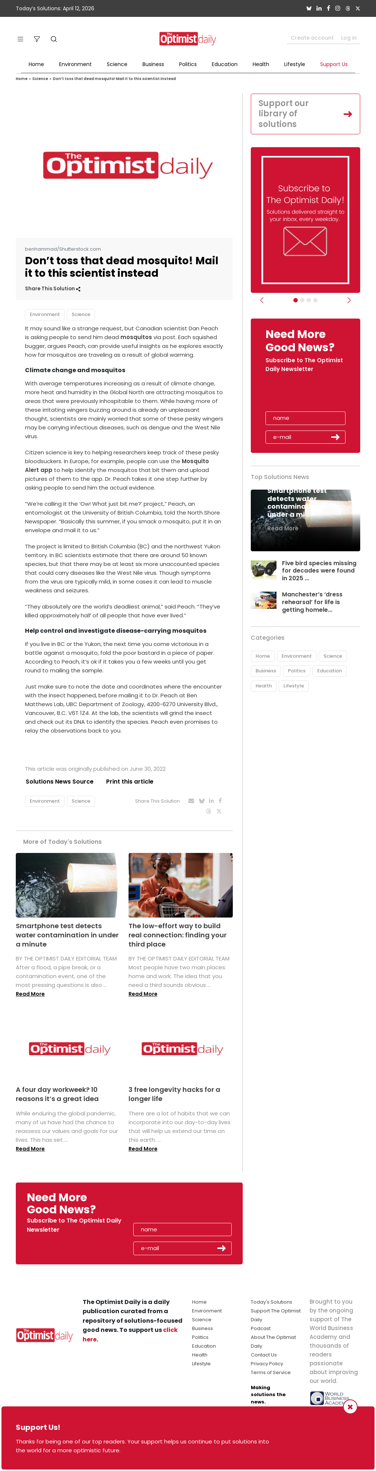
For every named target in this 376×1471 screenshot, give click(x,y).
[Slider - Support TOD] (309, 300)
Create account (312, 37)
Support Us (334, 64)
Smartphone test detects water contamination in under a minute (67, 935)
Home (36, 64)
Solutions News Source (59, 781)
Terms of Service (271, 1372)
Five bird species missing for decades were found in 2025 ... (319, 571)
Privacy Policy (267, 1363)
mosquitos (136, 337)
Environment (75, 64)
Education (225, 64)
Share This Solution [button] (52, 288)
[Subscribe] (295, 300)
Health (261, 64)
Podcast (261, 1328)
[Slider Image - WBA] (302, 300)
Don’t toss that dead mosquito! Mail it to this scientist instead (114, 78)
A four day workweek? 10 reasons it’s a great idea (57, 1094)
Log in (349, 37)
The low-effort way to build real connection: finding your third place (178, 935)
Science (117, 64)
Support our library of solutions (283, 114)
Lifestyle (294, 64)
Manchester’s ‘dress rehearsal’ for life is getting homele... (312, 602)
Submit (335, 437)
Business (153, 64)
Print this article (129, 781)
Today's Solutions (271, 1302)
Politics (188, 64)
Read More (30, 994)
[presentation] (308, 395)
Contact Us (264, 1354)
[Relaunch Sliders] (315, 300)
